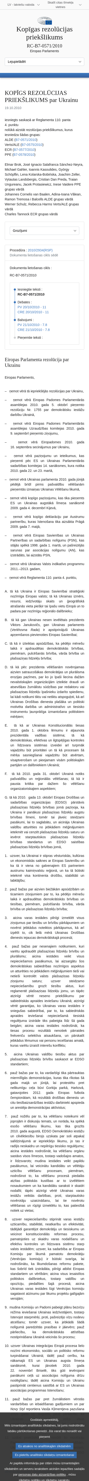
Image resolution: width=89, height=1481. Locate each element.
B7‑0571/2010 (25, 140)
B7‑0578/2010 (24, 155)
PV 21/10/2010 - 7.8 (32, 325)
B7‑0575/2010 (32, 145)
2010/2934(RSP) (40, 250)
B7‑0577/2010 (24, 150)
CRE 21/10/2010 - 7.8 (34, 330)
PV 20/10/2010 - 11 (32, 307)
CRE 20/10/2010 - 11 (33, 312)
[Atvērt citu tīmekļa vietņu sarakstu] (63, 4)
